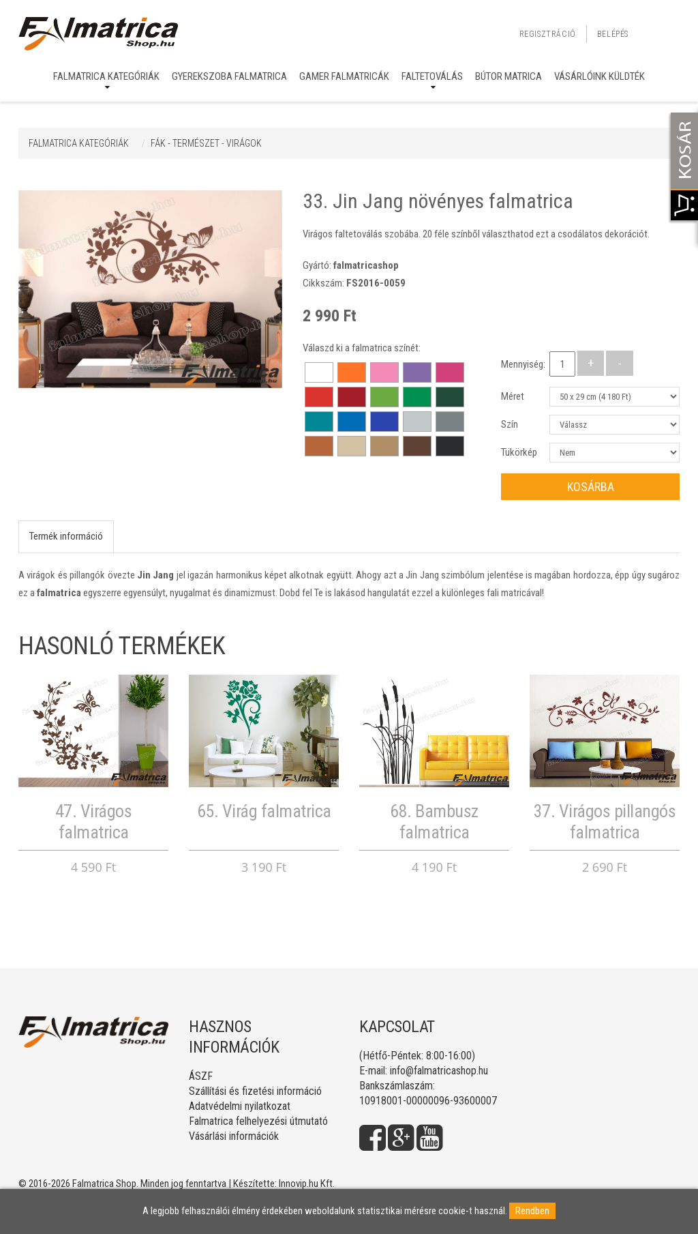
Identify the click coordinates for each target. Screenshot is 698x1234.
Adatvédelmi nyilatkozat (239, 1106)
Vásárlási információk (234, 1136)
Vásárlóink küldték (599, 76)
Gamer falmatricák (344, 76)
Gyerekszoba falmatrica (229, 76)
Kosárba (590, 487)
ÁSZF (201, 1076)
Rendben (532, 1211)
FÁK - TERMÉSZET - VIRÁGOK (206, 143)
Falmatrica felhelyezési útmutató (258, 1121)
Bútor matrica (508, 76)
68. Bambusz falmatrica (434, 821)
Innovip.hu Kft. (307, 1183)
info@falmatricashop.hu (439, 1070)
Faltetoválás (432, 76)
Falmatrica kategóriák (106, 76)
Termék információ (66, 536)
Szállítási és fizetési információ (255, 1091)
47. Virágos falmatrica (93, 821)
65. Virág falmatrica (264, 811)
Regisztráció (547, 34)
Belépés (612, 34)
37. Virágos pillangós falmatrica (605, 821)
